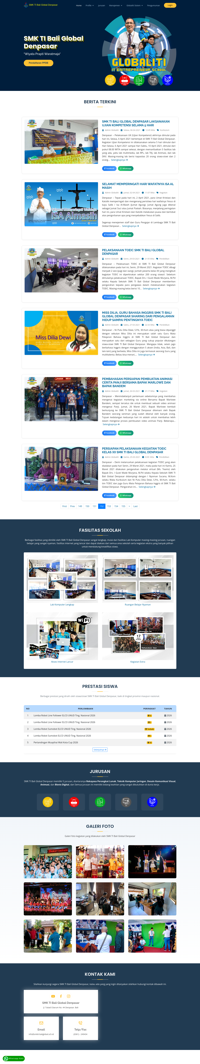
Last (135, 506)
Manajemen (114, 5)
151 (94, 506)
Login (170, 5)
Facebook (109, 168)
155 (123, 506)
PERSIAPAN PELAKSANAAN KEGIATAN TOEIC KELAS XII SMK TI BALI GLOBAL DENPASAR (134, 450)
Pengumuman (153, 5)
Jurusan (101, 5)
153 (109, 506)
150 (87, 506)
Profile (88, 5)
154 (116, 506)
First (64, 506)
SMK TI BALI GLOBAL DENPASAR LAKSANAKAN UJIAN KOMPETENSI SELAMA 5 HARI (136, 123)
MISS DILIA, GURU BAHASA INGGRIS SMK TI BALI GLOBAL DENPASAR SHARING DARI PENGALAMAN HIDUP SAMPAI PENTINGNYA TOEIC (138, 316)
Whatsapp (125, 168)
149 (80, 506)
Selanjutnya (100, 749)
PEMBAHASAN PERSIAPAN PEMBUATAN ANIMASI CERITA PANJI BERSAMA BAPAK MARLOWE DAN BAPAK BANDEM (137, 382)
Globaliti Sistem (133, 5)
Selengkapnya (119, 159)
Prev (72, 506)
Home (79, 5)
